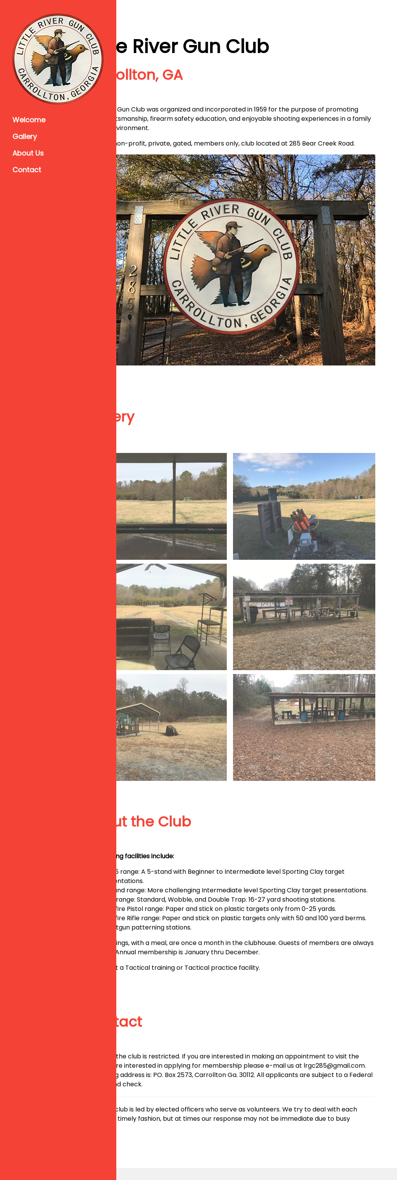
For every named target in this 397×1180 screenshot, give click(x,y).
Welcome (28, 120)
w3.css (365, 1156)
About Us (28, 153)
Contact (26, 170)
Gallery (24, 136)
